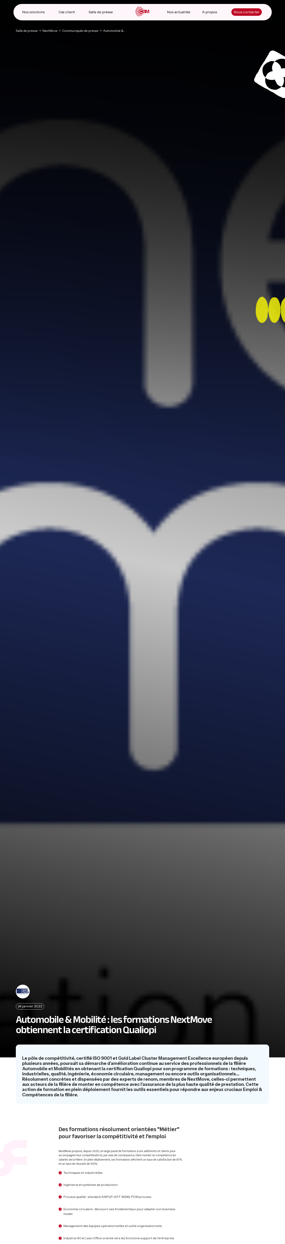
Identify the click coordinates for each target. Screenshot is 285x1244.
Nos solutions (33, 12)
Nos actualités (178, 12)
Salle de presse (100, 12)
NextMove (49, 30)
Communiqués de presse (80, 30)
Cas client (67, 12)
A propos (209, 12)
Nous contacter (246, 12)
